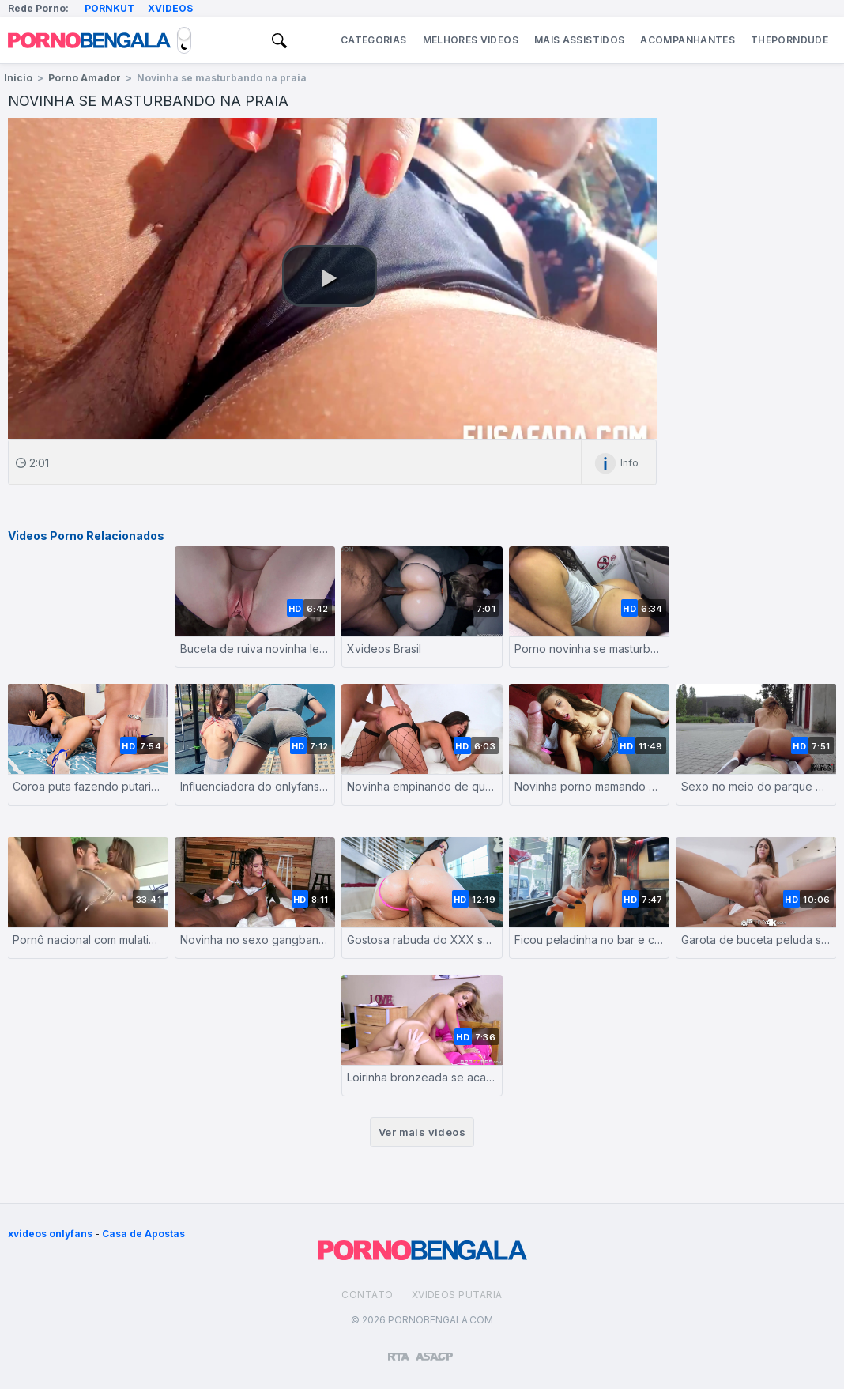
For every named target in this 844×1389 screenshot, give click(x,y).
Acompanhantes (687, 40)
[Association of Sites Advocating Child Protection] (434, 1349)
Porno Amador (84, 78)
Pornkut (109, 8)
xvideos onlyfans (50, 1234)
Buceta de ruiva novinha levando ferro (255, 648)
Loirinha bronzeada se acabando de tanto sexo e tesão (422, 1077)
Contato (367, 1294)
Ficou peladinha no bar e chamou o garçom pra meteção (589, 939)
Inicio (18, 78)
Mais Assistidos (579, 40)
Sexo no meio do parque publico (756, 786)
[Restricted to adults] (398, 1350)
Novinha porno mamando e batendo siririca (589, 786)
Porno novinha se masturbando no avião (589, 648)
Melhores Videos (470, 40)
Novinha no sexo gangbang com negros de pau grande (255, 939)
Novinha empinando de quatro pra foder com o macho (422, 786)
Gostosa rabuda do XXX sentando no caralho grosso (422, 939)
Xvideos (170, 8)
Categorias (374, 40)
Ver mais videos (422, 1132)
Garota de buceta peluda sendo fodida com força (756, 939)
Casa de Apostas (143, 1234)
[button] (329, 276)
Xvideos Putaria (457, 1294)
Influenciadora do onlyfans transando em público (255, 786)
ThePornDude (789, 40)
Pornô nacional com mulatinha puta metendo (88, 939)
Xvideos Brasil (384, 648)
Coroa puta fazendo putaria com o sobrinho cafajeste (88, 786)
